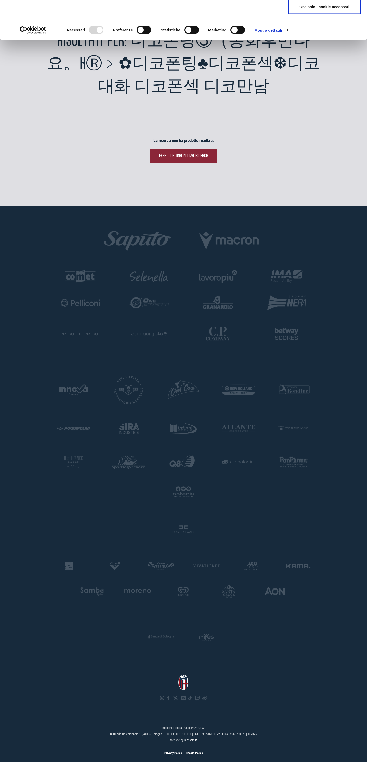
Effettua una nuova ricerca (183, 156)
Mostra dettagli (268, 70)
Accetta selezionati (324, 30)
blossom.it (190, 740)
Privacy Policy (173, 753)
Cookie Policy (194, 753)
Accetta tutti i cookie (324, 13)
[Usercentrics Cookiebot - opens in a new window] (33, 70)
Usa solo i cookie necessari (324, 47)
